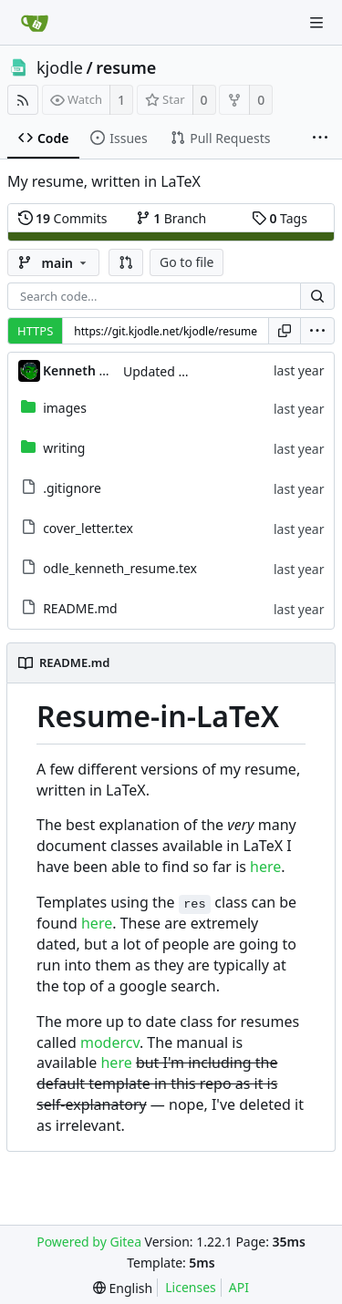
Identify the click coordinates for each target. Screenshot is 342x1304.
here (265, 867)
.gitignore (72, 488)
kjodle (59, 67)
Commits (63, 218)
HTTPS (35, 331)
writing (64, 448)
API (239, 1287)
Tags (279, 218)
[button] (126, 262)
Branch (171, 218)
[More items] (320, 138)
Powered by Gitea (88, 1241)
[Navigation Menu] (316, 22)
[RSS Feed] (22, 100)
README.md (80, 608)
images (65, 407)
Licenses (190, 1287)
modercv (110, 1042)
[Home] (34, 22)
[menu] (317, 330)
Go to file (186, 262)
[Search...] (317, 296)
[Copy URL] (284, 330)
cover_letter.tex (88, 528)
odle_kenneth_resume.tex (120, 568)
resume (126, 67)
